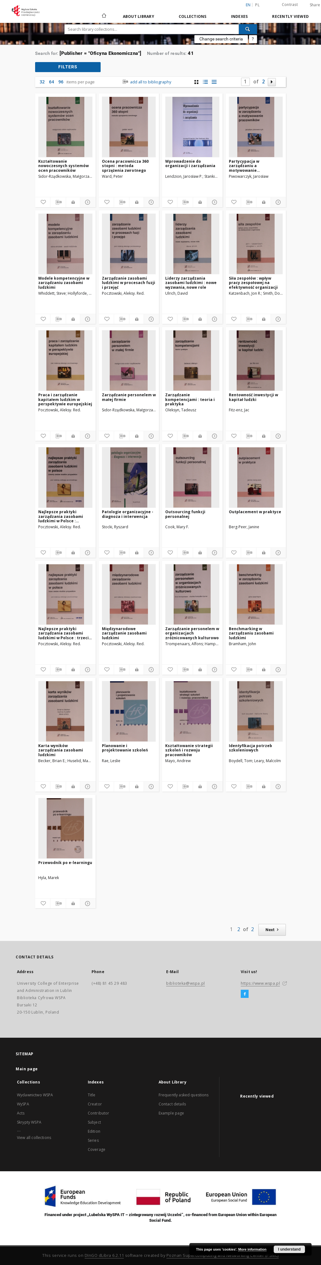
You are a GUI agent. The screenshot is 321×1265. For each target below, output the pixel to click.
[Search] (248, 29)
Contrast (290, 4)
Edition (94, 1131)
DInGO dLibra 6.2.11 (104, 1255)
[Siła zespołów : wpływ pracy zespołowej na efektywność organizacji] (256, 244)
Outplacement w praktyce (255, 511)
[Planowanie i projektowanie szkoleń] (129, 711)
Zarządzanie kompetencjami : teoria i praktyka (190, 399)
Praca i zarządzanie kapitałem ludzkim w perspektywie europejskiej (65, 399)
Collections (193, 16)
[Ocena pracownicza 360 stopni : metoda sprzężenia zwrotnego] (129, 127)
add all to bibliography (146, 82)
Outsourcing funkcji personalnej (185, 514)
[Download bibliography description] (58, 202)
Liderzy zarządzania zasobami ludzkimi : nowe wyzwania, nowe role (191, 283)
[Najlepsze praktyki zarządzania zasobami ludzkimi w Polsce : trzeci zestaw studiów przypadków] (65, 594)
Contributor (98, 1113)
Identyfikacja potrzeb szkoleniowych (250, 748)
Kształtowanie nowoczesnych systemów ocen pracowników (63, 166)
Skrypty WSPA (29, 1122)
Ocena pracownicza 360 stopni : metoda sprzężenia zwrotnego (125, 166)
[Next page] (272, 82)
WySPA (23, 1104)
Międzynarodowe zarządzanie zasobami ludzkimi (124, 633)
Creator (95, 1104)
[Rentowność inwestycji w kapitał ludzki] (256, 360)
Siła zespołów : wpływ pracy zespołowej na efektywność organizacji (253, 283)
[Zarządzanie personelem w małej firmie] (129, 360)
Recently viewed (290, 16)
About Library (138, 16)
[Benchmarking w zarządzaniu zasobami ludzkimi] (256, 594)
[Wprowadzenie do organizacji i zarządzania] (192, 127)
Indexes (239, 16)
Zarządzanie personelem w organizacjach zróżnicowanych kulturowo (192, 633)
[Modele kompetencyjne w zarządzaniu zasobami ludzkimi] (65, 244)
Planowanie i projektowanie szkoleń (125, 748)
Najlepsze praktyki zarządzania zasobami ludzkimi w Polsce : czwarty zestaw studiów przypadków (62, 516)
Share (315, 5)
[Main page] (104, 16)
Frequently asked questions (184, 1095)
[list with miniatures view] (205, 82)
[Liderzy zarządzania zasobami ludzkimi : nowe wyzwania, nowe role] (192, 244)
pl (257, 5)
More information (252, 1249)
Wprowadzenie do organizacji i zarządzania (190, 163)
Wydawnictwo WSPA (35, 1095)
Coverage (96, 1149)
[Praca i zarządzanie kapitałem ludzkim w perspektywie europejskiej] (65, 360)
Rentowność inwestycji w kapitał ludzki (253, 397)
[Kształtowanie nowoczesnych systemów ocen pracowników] (65, 127)
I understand (289, 1249)
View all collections (34, 1137)
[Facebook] (245, 994)
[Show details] (86, 202)
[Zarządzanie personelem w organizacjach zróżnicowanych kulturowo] (192, 594)
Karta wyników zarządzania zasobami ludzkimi (60, 750)
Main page (27, 1069)
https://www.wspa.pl (260, 983)
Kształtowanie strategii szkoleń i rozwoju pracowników (189, 750)
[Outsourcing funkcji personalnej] (192, 477)
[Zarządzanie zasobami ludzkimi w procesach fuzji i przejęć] (129, 244)
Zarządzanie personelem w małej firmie (129, 397)
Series (93, 1140)
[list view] (214, 82)
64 (51, 82)
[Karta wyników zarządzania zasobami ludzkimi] (65, 711)
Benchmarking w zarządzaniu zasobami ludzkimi (251, 633)
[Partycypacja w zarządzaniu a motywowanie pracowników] (256, 127)
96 (60, 82)
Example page (171, 1113)
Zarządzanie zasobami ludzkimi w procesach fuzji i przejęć (128, 283)
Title (92, 1095)
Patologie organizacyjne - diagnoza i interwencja (127, 514)
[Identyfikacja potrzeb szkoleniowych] (256, 711)
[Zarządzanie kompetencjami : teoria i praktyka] (192, 360)
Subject (94, 1122)
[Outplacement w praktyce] (256, 477)
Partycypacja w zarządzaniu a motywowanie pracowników (244, 166)
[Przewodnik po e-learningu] (65, 828)
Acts (21, 1113)
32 (42, 82)
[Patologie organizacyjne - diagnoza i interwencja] (129, 477)
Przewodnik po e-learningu (65, 862)
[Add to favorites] (42, 202)
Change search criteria (221, 38)
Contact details (172, 1104)
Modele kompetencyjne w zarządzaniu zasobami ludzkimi (63, 283)
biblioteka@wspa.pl (185, 983)
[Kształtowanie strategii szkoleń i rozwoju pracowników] (192, 711)
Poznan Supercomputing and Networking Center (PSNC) (222, 1255)
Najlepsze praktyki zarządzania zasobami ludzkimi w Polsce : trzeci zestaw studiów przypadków (63, 633)
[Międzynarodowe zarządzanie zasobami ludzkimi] (129, 594)
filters (67, 66)
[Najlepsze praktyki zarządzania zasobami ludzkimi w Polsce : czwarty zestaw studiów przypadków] (65, 477)
